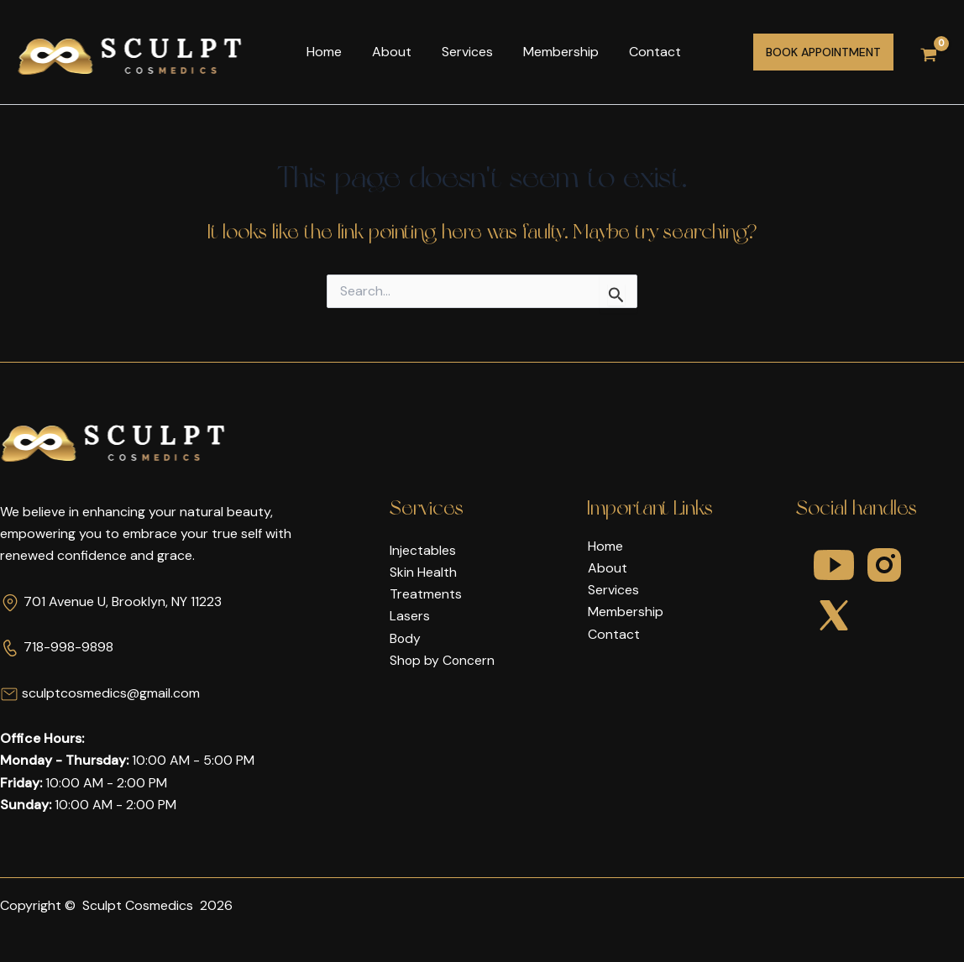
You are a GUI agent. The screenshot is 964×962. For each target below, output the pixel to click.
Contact (640, 51)
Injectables (423, 550)
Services (459, 51)
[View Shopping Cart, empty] (928, 52)
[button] (823, 52)
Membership (549, 51)
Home (322, 51)
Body (406, 638)
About (386, 51)
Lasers (410, 616)
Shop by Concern (443, 661)
